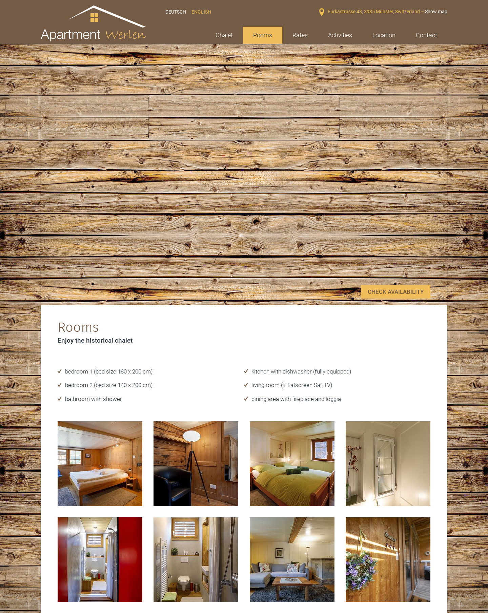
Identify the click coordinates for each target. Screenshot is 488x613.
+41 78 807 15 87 (280, 578)
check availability (396, 203)
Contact (426, 35)
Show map (436, 11)
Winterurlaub (66, 573)
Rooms (262, 35)
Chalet (224, 35)
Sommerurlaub (156, 562)
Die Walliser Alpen (72, 562)
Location (383, 35)
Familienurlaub (156, 573)
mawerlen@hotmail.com (285, 586)
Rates (300, 35)
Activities (340, 35)
